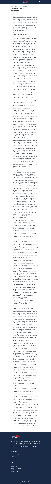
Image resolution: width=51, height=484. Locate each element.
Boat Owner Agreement (16, 469)
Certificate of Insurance (16, 468)
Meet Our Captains (15, 456)
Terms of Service (14, 465)
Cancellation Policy (15, 473)
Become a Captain (15, 455)
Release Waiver (14, 471)
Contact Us (13, 458)
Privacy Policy (14, 466)
